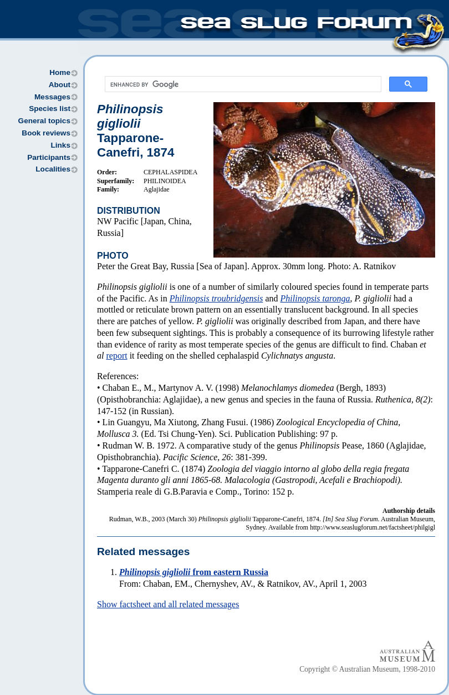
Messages (52, 97)
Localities (52, 169)
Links (60, 145)
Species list (49, 108)
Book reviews (46, 133)
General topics (44, 121)
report (116, 355)
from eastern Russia (193, 572)
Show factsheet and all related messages (168, 604)
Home (59, 72)
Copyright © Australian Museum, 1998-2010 (367, 669)
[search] (242, 84)
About (59, 84)
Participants (48, 157)
